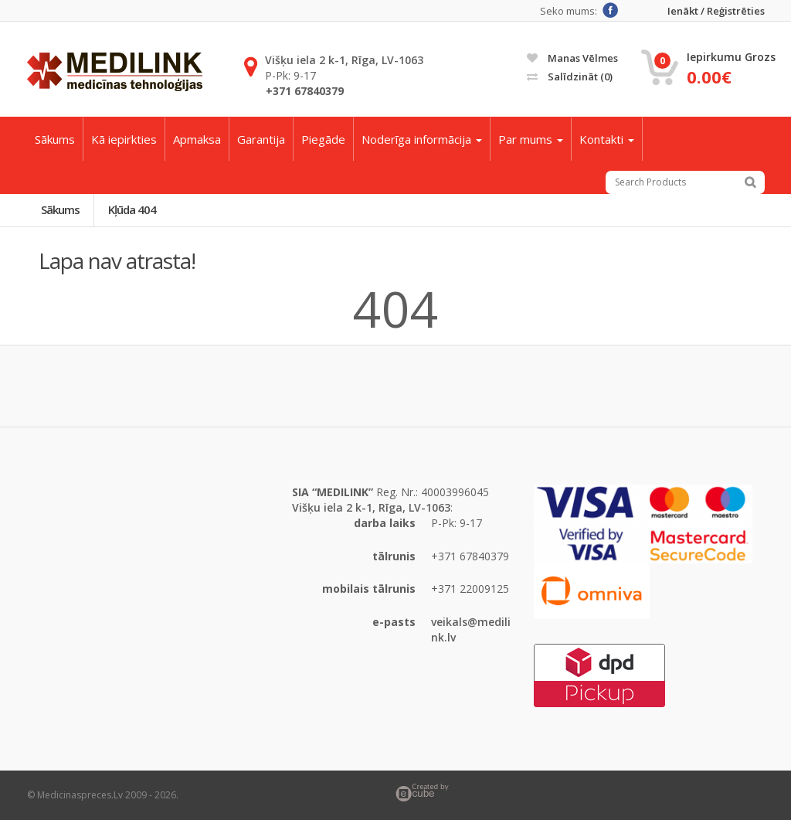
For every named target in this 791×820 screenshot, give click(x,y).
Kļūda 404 (132, 209)
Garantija (261, 139)
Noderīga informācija (422, 139)
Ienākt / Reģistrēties (716, 11)
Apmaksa (197, 139)
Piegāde (323, 139)
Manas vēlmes (572, 58)
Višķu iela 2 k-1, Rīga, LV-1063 (344, 60)
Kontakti (606, 139)
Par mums (530, 139)
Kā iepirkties (124, 139)
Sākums (55, 139)
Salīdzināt (570, 76)
